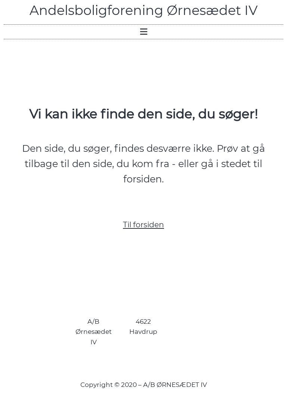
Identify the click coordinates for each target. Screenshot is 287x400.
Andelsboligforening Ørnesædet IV (143, 10)
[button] (143, 32)
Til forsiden (143, 224)
